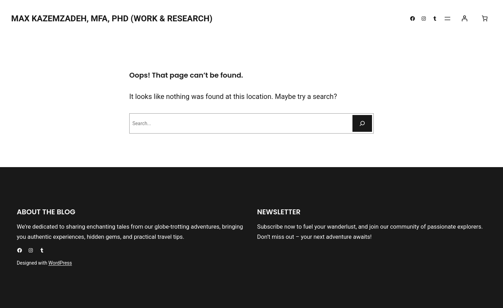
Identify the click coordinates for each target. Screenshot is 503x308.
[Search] (362, 123)
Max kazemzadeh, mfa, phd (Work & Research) (111, 18)
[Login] (464, 18)
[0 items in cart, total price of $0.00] (484, 18)
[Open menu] (447, 18)
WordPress (60, 263)
